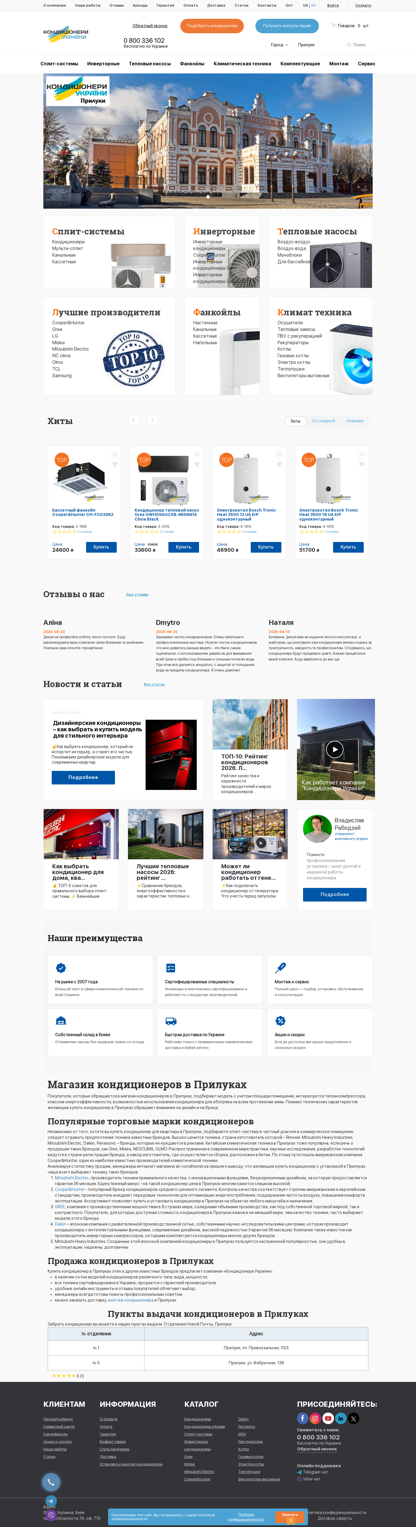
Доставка (216, 5)
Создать (363, 5)
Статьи (241, 5)
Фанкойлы (192, 63)
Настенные (205, 322)
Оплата (190, 5)
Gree (57, 329)
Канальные (64, 255)
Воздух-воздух (294, 242)
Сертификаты (55, 1434)
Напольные (205, 342)
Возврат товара (113, 1441)
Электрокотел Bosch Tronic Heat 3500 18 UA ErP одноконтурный (328, 514)
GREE (60, 1206)
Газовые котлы (293, 355)
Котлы (284, 349)
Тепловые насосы (150, 63)
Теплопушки (291, 369)
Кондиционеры (68, 242)
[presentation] (134, 420)
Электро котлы (294, 362)
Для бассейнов (294, 261)
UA (305, 5)
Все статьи (154, 684)
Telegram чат (312, 1472)
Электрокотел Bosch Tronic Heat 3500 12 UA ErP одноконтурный (246, 514)
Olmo (57, 362)
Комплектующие (300, 63)
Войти (333, 5)
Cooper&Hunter (68, 322)
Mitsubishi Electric (70, 349)
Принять (290, 1518)
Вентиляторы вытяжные (304, 375)
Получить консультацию (287, 25)
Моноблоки (290, 255)
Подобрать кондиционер (212, 25)
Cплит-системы (59, 63)
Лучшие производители (106, 312)
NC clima (61, 355)
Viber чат (308, 1479)
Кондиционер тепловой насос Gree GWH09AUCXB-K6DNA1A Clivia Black (167, 514)
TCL (56, 369)
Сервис (367, 63)
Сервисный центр (59, 1426)
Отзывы (116, 5)
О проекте (108, 1419)
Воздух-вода (292, 248)
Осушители (290, 322)
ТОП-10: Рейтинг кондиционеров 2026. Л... (244, 762)
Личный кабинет (58, 1419)
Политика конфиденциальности (334, 1512)
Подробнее (83, 777)
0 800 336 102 (144, 40)
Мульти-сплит (67, 248)
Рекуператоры (293, 342)
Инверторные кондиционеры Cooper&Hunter (209, 248)
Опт (289, 5)
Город (279, 44)
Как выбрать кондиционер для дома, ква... (78, 872)
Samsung (62, 375)
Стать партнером (114, 1449)
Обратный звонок (150, 25)
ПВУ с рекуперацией (300, 336)
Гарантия (165, 5)
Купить (101, 547)
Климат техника (315, 312)
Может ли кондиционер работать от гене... (248, 872)
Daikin (60, 1224)
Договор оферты (335, 1518)
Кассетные (64, 261)
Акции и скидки (57, 1441)
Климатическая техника (242, 63)
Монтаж (339, 63)
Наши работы (87, 5)
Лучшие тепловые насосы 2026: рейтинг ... (163, 872)
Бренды (140, 5)
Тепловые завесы (296, 329)
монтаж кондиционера (131, 1300)
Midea (58, 342)
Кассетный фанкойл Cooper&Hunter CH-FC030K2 (83, 512)
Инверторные (103, 63)
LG (55, 336)
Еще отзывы (137, 595)
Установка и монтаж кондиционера (131, 1464)
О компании (54, 5)
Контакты (267, 5)
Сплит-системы (88, 231)
